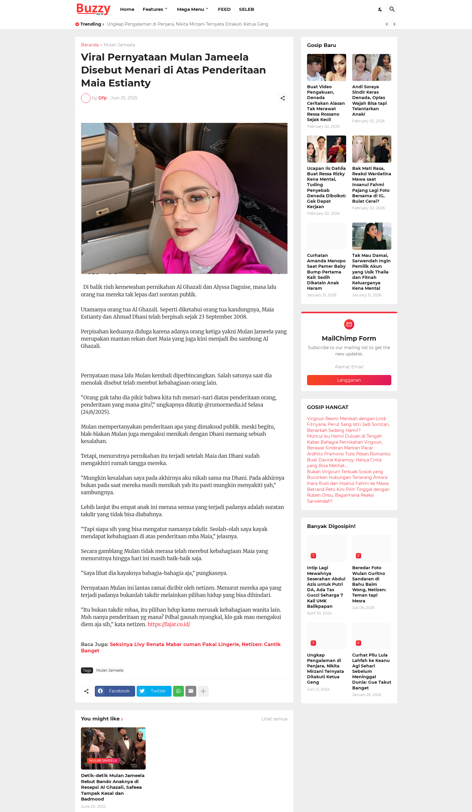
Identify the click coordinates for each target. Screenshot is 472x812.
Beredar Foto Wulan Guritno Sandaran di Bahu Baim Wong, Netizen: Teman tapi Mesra (369, 584)
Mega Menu (190, 9)
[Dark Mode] (380, 9)
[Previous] (387, 24)
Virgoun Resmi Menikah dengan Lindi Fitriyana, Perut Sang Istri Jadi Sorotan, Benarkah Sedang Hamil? (348, 424)
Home (127, 9)
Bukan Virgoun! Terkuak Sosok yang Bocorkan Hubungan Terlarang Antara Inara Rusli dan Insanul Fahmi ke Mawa (348, 477)
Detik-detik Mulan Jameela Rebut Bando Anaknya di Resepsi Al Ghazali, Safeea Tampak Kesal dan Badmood (112, 787)
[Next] (394, 24)
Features (153, 9)
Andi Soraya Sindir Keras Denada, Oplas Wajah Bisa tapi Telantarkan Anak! (369, 100)
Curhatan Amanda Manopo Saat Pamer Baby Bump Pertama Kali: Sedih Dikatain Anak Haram (326, 272)
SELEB (246, 9)
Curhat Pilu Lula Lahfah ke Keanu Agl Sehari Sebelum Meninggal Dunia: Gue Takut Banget (371, 671)
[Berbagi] (282, 98)
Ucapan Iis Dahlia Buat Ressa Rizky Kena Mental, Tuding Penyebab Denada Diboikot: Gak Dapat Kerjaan (326, 187)
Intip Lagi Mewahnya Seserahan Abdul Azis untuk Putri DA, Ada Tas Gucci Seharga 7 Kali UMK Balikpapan (326, 587)
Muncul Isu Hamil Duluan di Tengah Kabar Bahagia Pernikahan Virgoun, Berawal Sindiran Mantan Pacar (344, 442)
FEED (224, 9)
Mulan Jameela (119, 45)
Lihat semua (274, 719)
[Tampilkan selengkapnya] (203, 691)
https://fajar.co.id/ (169, 624)
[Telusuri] (392, 9)
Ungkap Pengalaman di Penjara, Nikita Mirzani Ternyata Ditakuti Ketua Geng (188, 24)
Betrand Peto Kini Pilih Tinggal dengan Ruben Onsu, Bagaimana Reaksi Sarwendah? (348, 495)
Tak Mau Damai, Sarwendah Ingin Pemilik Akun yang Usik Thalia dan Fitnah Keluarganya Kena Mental (371, 272)
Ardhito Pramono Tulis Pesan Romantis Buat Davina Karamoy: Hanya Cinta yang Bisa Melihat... (348, 459)
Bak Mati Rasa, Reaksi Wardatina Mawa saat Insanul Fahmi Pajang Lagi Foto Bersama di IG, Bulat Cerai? (371, 185)
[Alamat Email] (349, 367)
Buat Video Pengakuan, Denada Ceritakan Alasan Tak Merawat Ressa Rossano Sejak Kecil (326, 103)
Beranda (90, 45)
